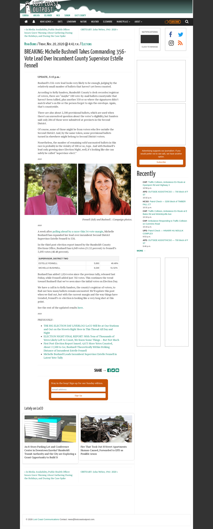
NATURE (83, 22)
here (80, 307)
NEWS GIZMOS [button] (46, 22)
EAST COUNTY (80, 15)
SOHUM (67, 15)
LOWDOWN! (71, 22)
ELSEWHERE (107, 22)
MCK (58, 15)
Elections (87, 44)
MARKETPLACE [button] (123, 22)
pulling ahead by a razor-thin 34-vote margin (78, 231)
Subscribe (161, 162)
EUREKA (25, 15)
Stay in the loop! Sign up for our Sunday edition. (77, 383)
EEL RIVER (48, 15)
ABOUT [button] (138, 22)
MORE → (141, 251)
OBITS (60, 22)
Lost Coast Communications (46, 519)
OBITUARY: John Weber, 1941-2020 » (99, 29)
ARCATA (36, 15)
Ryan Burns (30, 44)
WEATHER (95, 22)
